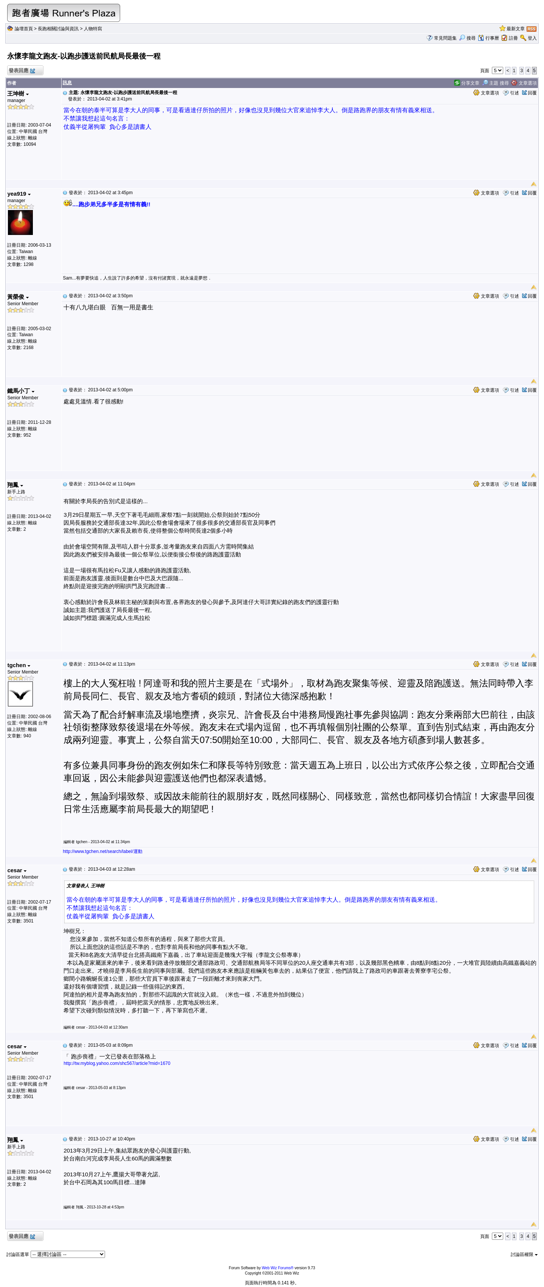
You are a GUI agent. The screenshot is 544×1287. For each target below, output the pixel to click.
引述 (514, 93)
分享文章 (466, 83)
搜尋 (467, 38)
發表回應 (21, 71)
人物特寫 (93, 28)
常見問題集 (445, 38)
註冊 (513, 38)
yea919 (18, 193)
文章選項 (523, 83)
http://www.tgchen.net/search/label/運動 (102, 851)
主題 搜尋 (495, 83)
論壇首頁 (24, 28)
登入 (532, 38)
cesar (16, 870)
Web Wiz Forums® (278, 1268)
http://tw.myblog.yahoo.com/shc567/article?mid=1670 (116, 1063)
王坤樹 (17, 93)
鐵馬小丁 (20, 391)
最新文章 (516, 28)
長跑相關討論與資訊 (58, 28)
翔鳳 (15, 485)
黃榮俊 (17, 297)
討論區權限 (524, 1254)
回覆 (532, 93)
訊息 (67, 82)
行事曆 (488, 38)
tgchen (18, 665)
